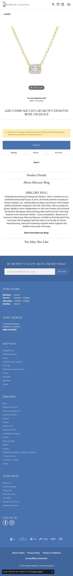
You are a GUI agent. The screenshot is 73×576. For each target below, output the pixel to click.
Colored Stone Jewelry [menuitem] (12, 361)
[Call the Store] (9, 329)
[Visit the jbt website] (53, 539)
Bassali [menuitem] (6, 418)
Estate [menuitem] (5, 384)
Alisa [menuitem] (5, 403)
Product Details (36, 175)
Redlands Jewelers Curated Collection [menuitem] (19, 452)
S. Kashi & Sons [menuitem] (9, 456)
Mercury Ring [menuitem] (9, 441)
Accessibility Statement (37, 558)
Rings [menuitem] (5, 358)
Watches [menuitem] (6, 380)
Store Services (9, 494)
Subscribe (62, 271)
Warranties (58, 153)
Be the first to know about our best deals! (36, 264)
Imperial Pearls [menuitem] (9, 429)
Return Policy (18, 553)
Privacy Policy (33, 553)
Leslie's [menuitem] (6, 437)
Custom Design (9, 486)
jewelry (7, 14)
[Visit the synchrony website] (43, 539)
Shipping (14, 153)
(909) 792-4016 (36, 101)
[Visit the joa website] (12, 539)
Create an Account (11, 501)
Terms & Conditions (52, 553)
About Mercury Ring (36, 182)
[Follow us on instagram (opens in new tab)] (11, 522)
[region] (36, 57)
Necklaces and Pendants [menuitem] (14, 369)
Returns (35, 153)
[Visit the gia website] (33, 539)
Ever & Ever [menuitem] (8, 426)
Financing (7, 490)
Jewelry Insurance (11, 505)
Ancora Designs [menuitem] (10, 414)
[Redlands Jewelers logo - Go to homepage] (16, 4)
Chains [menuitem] (6, 373)
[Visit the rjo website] (61, 539)
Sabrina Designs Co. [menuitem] (12, 411)
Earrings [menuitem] (6, 365)
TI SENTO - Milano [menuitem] (11, 460)
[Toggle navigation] (69, 4)
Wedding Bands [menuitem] (10, 354)
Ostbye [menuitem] (6, 448)
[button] (53, 4)
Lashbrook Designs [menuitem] (11, 433)
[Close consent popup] (52, 572)
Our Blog (7, 498)
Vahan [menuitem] (5, 463)
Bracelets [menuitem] (7, 376)
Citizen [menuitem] (6, 422)
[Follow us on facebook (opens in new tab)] (5, 522)
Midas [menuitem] (5, 444)
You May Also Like (36, 242)
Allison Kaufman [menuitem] (10, 407)
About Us (7, 483)
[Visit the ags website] (23, 539)
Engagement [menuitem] (8, 350)
